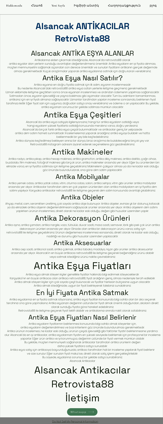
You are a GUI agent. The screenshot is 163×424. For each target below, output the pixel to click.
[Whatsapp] (82, 412)
